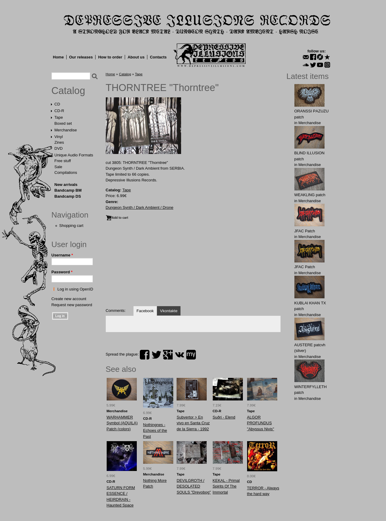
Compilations (66, 172)
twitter (156, 354)
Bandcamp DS (68, 196)
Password (62, 272)
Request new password (72, 305)
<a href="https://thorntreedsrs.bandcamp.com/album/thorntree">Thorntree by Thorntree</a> (193, 280)
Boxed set (63, 123)
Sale (58, 167)
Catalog (68, 90)
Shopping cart (71, 225)
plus (168, 354)
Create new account (69, 299)
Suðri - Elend (224, 417)
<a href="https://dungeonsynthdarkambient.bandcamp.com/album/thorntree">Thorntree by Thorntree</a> (193, 242)
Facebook (145, 311)
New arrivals (66, 184)
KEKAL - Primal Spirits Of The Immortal (226, 486)
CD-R (59, 110)
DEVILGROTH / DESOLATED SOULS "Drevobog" (194, 486)
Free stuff (63, 160)
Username (62, 255)
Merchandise (66, 130)
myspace (191, 354)
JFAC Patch (304, 231)
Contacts (158, 57)
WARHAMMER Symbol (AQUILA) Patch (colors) (122, 423)
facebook (144, 354)
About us (135, 57)
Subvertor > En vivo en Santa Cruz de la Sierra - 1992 (193, 423)
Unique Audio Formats (74, 155)
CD (57, 104)
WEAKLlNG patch (309, 195)
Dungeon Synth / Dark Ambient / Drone (140, 207)
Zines (59, 142)
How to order (110, 57)
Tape (59, 117)
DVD (59, 148)
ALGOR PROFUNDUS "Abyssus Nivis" (260, 423)
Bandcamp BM (68, 190)
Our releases (81, 57)
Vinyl (59, 136)
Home (58, 57)
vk (179, 354)
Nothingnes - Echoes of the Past (155, 430)
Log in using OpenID (75, 289)
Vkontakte (168, 311)
